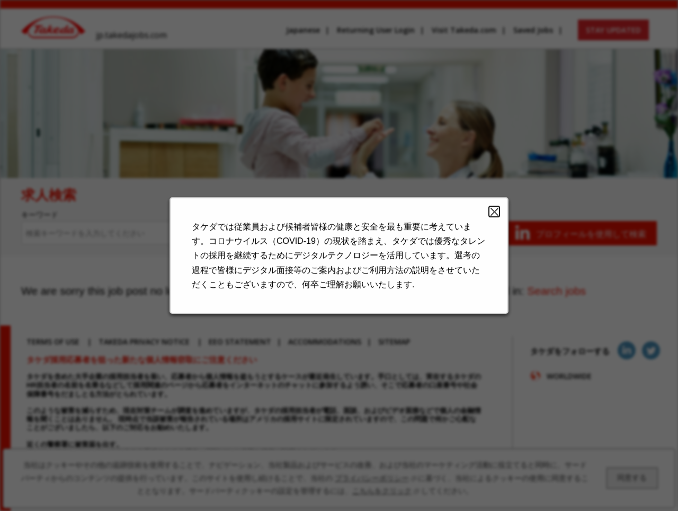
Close (488, 218)
